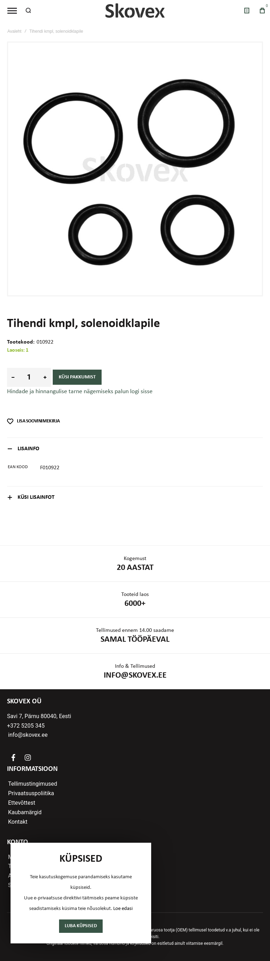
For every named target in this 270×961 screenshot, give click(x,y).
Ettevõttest (21, 803)
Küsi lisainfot (36, 497)
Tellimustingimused (32, 784)
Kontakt (17, 822)
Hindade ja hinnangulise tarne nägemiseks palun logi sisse (80, 391)
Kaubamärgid (24, 812)
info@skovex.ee (28, 735)
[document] (81, 893)
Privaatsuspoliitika (31, 793)
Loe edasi (123, 908)
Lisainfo (28, 449)
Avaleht (14, 31)
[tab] (135, 449)
